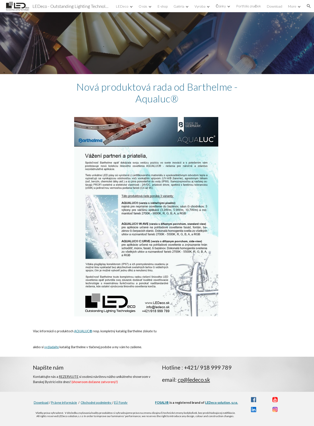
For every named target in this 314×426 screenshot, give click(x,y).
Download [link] (274, 6)
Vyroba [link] (200, 6)
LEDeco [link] (122, 6)
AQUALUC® (83, 331)
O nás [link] (143, 6)
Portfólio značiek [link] (248, 6)
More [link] (292, 6)
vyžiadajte (51, 347)
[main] (157, 93)
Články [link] (221, 6)
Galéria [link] (179, 6)
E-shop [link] (162, 6)
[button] (309, 6)
